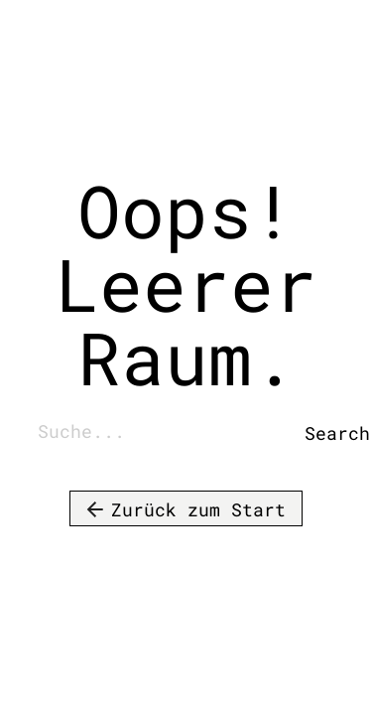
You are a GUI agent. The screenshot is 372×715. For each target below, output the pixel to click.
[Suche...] (165, 432)
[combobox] (165, 432)
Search (319, 433)
